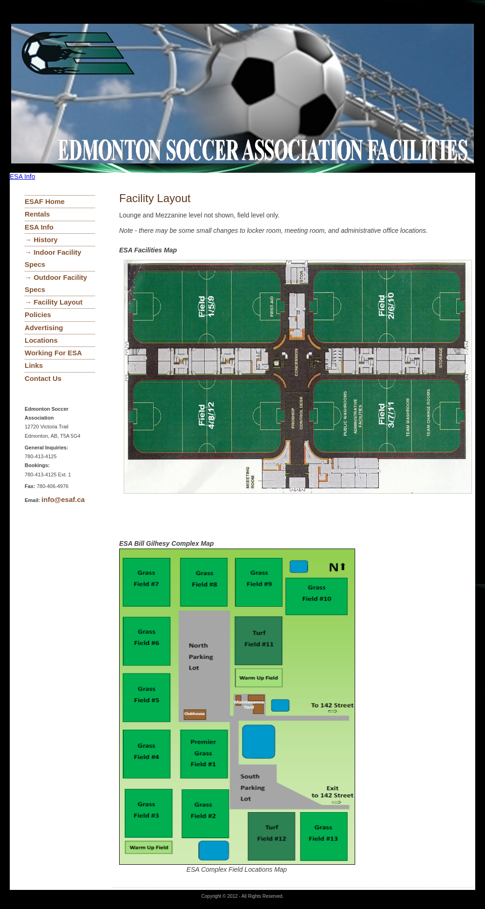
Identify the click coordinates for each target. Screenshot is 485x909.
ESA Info (22, 176)
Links (34, 365)
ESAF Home (45, 201)
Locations (41, 340)
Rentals (37, 214)
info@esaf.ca (63, 499)
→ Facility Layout (53, 302)
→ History (41, 240)
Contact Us (43, 378)
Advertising (44, 328)
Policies (38, 315)
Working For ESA (53, 353)
